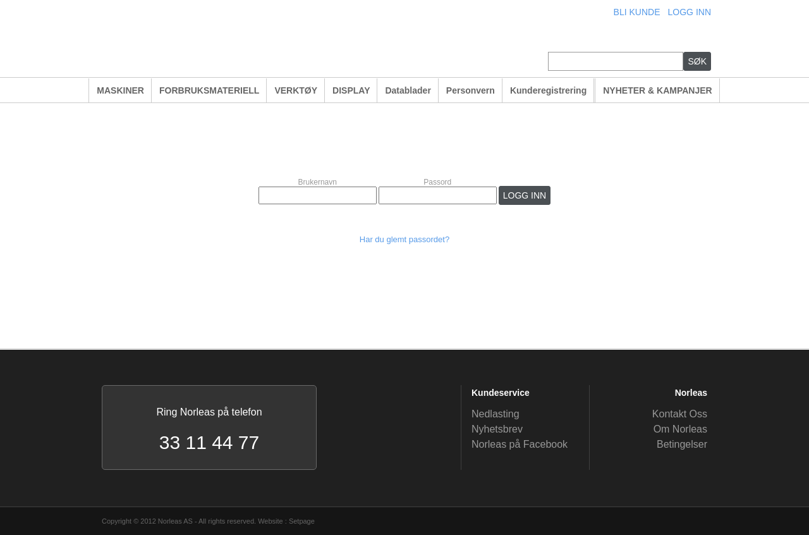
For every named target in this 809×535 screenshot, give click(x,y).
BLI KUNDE (637, 12)
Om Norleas (680, 429)
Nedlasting (495, 414)
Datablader (407, 90)
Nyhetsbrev (497, 429)
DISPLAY (351, 90)
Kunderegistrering (548, 90)
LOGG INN (689, 12)
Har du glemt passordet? (404, 239)
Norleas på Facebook (519, 444)
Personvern (470, 90)
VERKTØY (295, 90)
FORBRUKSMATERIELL (209, 90)
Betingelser (682, 444)
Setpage (302, 521)
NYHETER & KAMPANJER (657, 90)
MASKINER (120, 90)
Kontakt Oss (679, 414)
